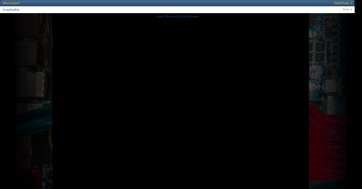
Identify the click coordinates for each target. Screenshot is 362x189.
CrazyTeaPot (11, 10)
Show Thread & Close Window (177, 16)
